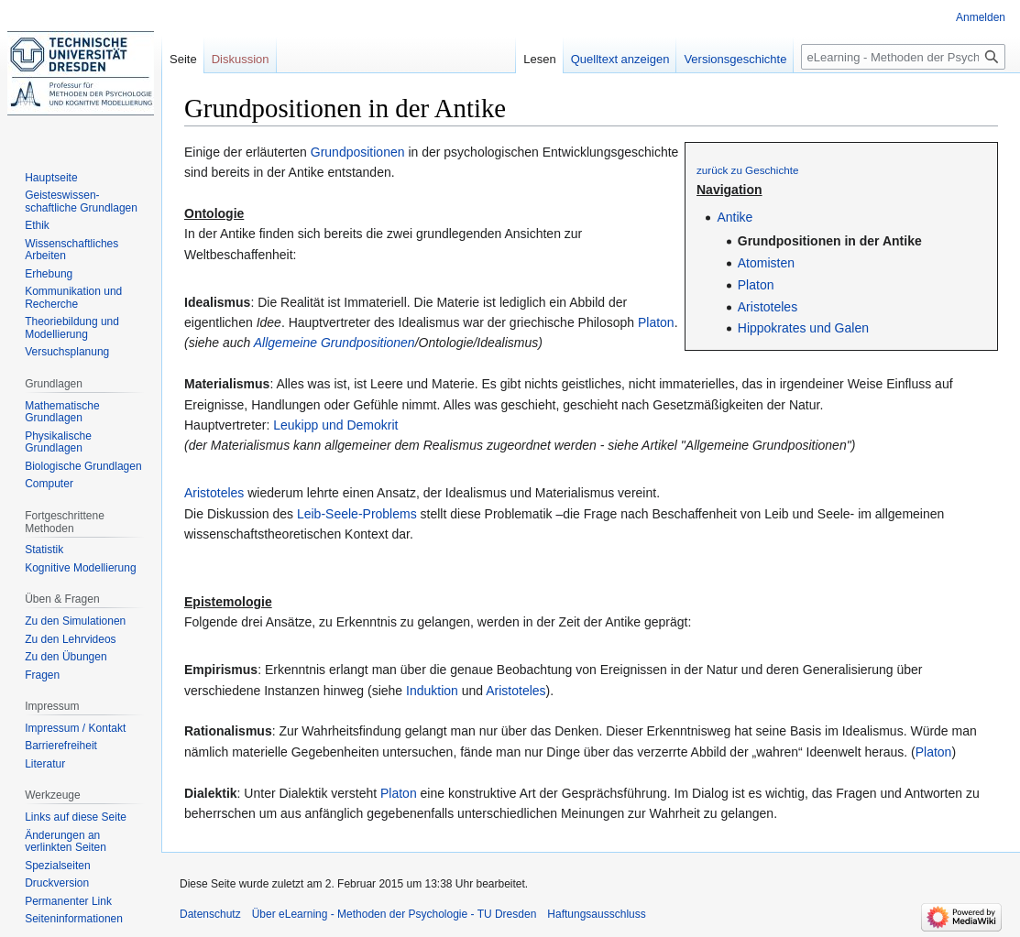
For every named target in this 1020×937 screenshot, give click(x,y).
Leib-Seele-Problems (357, 514)
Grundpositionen (358, 152)
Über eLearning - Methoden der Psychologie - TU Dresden (394, 914)
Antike (734, 217)
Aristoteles (767, 307)
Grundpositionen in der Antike (830, 241)
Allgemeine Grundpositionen (334, 342)
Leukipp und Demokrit (335, 425)
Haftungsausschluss (596, 914)
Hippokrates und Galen (803, 328)
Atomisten (766, 263)
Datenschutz (210, 914)
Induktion (432, 690)
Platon (756, 285)
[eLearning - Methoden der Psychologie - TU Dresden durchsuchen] (903, 57)
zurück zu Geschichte (747, 170)
